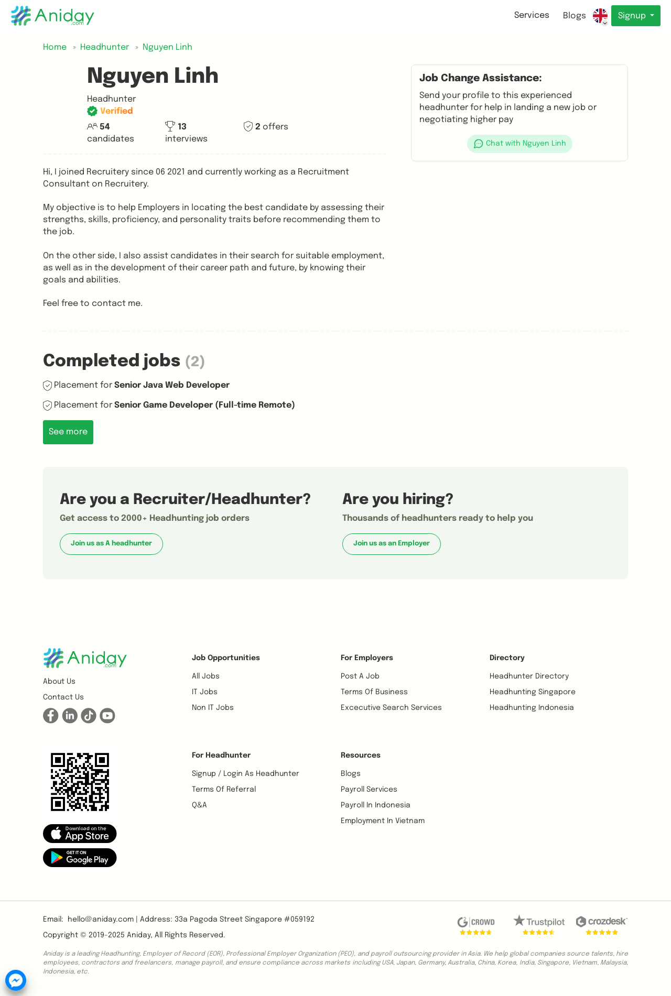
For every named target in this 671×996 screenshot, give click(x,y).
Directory (507, 658)
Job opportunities (226, 658)
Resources (361, 755)
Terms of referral (224, 789)
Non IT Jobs (213, 708)
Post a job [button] (360, 676)
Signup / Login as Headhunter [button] (245, 774)
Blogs (574, 16)
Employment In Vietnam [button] (383, 821)
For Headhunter (221, 755)
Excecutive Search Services (391, 708)
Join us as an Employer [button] (391, 543)
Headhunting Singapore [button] (533, 692)
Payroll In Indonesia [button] (375, 805)
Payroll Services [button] (369, 789)
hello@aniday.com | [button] (103, 919)
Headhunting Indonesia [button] (532, 708)
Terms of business (374, 692)
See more (68, 432)
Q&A (199, 805)
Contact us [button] (63, 697)
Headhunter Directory (529, 676)
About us (59, 681)
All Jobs (206, 676)
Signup (632, 16)
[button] (519, 144)
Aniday (138, 935)
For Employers (367, 658)
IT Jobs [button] (205, 692)
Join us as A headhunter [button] (111, 543)
